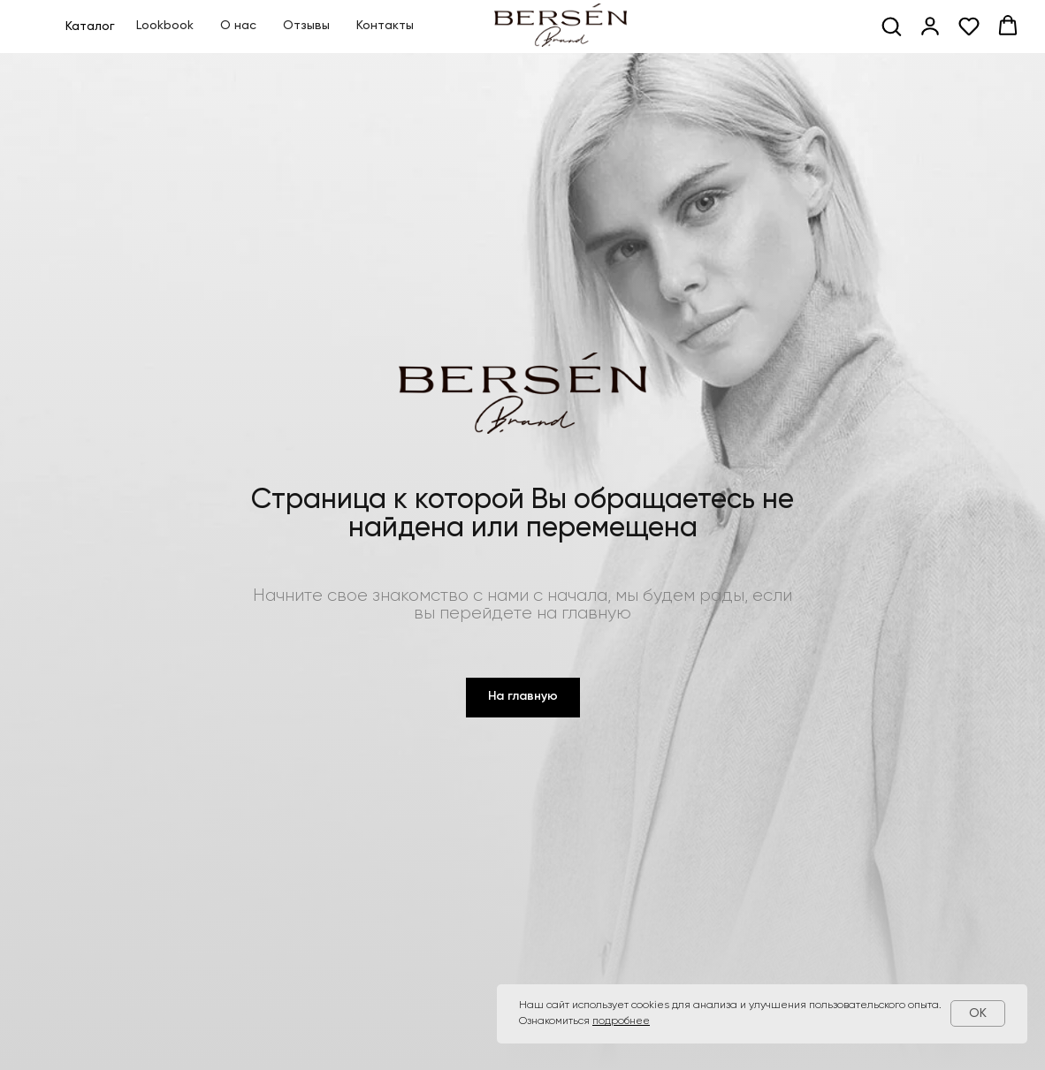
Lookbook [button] (165, 25)
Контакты (385, 25)
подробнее (621, 1021)
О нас (238, 25)
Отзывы (306, 25)
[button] (891, 25)
